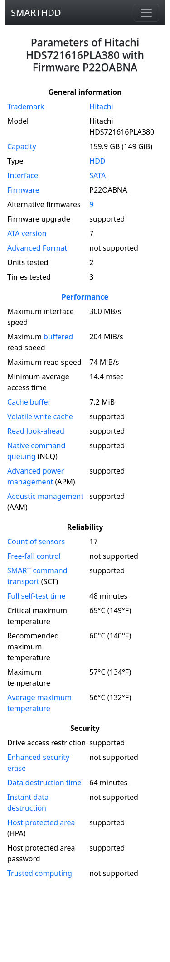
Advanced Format (37, 248)
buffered (58, 337)
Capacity (21, 146)
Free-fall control (34, 556)
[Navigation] (146, 13)
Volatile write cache (40, 416)
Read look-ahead (35, 431)
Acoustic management (45, 496)
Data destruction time (44, 783)
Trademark (25, 106)
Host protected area (41, 822)
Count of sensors (36, 541)
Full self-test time (36, 596)
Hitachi (101, 106)
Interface (22, 175)
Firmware (23, 190)
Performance (85, 297)
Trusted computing (39, 873)
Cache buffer (29, 402)
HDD (97, 161)
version (26, 233)
